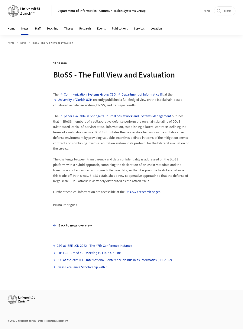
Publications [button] (120, 29)
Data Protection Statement (53, 321)
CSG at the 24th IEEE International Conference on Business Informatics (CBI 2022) (114, 260)
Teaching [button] (52, 29)
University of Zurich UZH (75, 99)
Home (206, 11)
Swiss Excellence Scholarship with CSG (84, 267)
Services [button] (139, 29)
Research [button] (85, 29)
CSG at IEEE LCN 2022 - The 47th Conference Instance (94, 245)
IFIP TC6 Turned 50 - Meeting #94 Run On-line (89, 253)
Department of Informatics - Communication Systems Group (101, 10)
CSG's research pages (145, 192)
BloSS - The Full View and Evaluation (52, 43)
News (24, 29)
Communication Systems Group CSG (90, 94)
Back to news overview (72, 225)
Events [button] (101, 29)
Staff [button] (37, 29)
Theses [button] (68, 29)
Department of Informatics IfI (142, 94)
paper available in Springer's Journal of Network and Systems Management (117, 116)
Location (156, 29)
